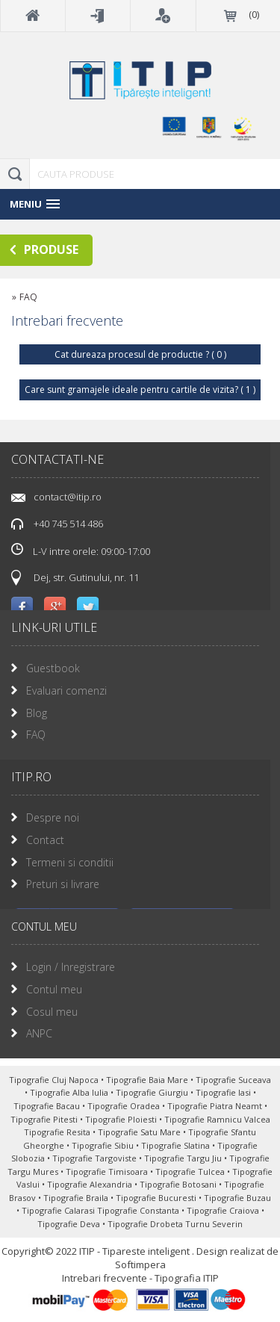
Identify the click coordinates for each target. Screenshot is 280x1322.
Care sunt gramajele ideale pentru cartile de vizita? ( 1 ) (140, 389)
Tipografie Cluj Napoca (55, 1079)
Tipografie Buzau (237, 1197)
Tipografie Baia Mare (148, 1079)
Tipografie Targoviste (95, 1158)
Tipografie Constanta (139, 1210)
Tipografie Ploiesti (122, 1119)
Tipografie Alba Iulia (70, 1092)
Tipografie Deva (69, 1223)
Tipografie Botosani (179, 1184)
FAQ (36, 734)
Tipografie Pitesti (45, 1119)
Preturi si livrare (62, 884)
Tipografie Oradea (124, 1105)
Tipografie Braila (77, 1197)
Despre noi (52, 817)
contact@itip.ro (68, 496)
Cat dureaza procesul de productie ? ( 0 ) (140, 354)
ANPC (39, 1033)
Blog (36, 713)
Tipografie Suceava (233, 1079)
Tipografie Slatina (176, 1145)
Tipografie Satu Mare (140, 1132)
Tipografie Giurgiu (153, 1092)
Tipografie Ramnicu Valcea (217, 1119)
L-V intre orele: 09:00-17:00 (80, 550)
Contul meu (54, 989)
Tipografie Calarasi (59, 1210)
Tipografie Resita (58, 1132)
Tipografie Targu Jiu (184, 1158)
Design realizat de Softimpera (197, 1257)
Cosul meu (52, 1012)
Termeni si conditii (69, 862)
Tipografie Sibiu (104, 1145)
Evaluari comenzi (66, 690)
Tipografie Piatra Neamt (215, 1105)
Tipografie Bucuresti (157, 1197)
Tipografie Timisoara (108, 1171)
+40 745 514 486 (68, 523)
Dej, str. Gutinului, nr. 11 (86, 577)
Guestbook (53, 668)
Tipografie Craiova (224, 1210)
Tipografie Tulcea (191, 1171)
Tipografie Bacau (47, 1105)
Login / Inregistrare (70, 967)
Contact (45, 840)
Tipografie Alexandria (90, 1184)
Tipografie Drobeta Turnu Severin (175, 1223)
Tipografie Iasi (224, 1092)
